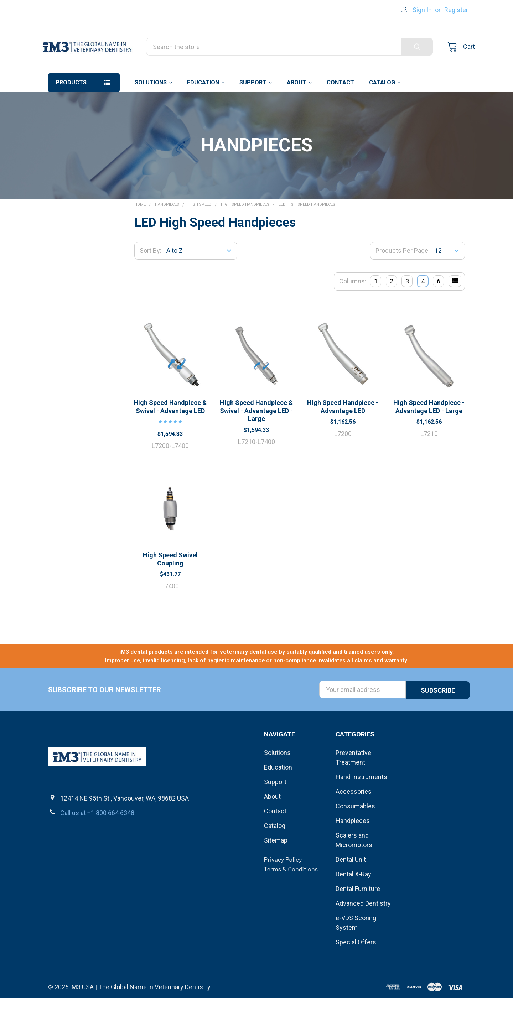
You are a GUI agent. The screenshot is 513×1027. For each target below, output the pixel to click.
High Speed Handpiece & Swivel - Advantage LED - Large (256, 440)
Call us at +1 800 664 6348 (97, 841)
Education (205, 111)
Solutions (153, 111)
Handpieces (353, 849)
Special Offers (356, 971)
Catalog (384, 111)
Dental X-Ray (353, 903)
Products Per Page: (402, 279)
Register (456, 10)
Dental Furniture (358, 917)
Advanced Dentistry (363, 932)
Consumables (355, 835)
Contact (340, 111)
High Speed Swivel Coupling (170, 588)
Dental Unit (351, 888)
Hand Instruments (361, 805)
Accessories (354, 820)
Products (71, 111)
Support (255, 111)
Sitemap (275, 869)
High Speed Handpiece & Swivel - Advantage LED (170, 436)
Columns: (352, 310)
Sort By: (150, 279)
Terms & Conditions (291, 898)
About (299, 111)
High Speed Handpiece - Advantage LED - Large (429, 436)
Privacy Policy (283, 888)
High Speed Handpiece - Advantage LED (342, 436)
